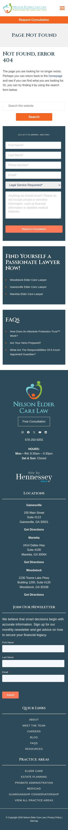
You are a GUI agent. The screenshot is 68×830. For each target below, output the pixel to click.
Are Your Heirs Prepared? (25, 342)
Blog (34, 737)
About (34, 719)
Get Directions (34, 529)
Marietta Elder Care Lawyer (26, 293)
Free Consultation (33, 421)
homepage (55, 75)
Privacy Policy (54, 817)
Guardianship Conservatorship (34, 794)
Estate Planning (34, 776)
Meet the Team (34, 725)
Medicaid (34, 788)
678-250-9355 (34, 439)
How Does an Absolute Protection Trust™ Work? (35, 333)
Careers (34, 731)
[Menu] (62, 8)
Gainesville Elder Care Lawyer (28, 286)
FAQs (34, 743)
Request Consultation (34, 19)
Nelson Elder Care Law (34, 817)
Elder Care (34, 771)
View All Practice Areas (34, 800)
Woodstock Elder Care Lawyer (28, 279)
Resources (34, 748)
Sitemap (34, 821)
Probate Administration (34, 782)
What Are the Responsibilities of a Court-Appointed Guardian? (35, 352)
